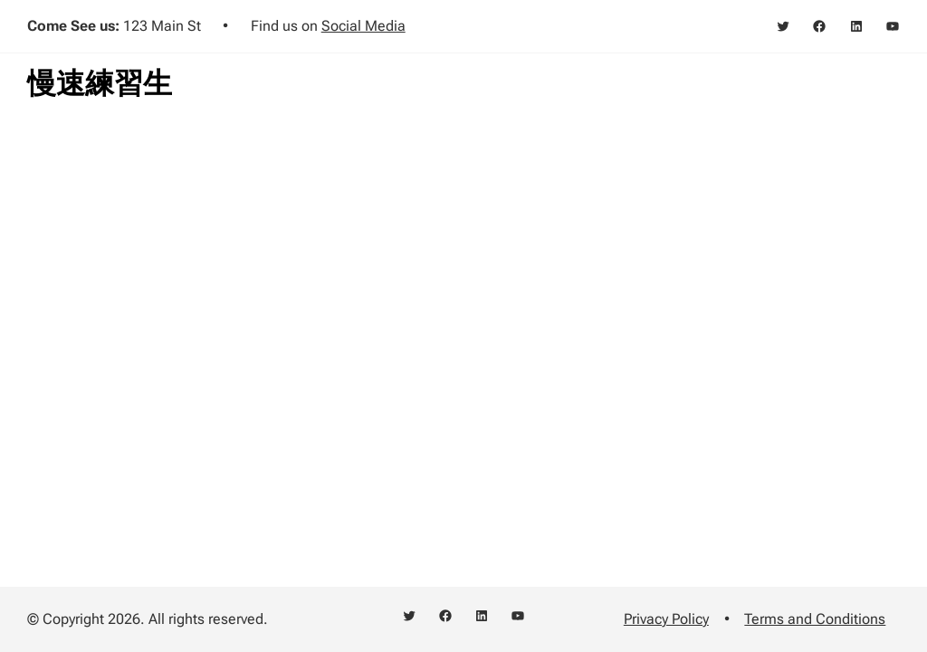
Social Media (363, 25)
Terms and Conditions (814, 619)
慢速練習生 (99, 83)
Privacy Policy (666, 619)
